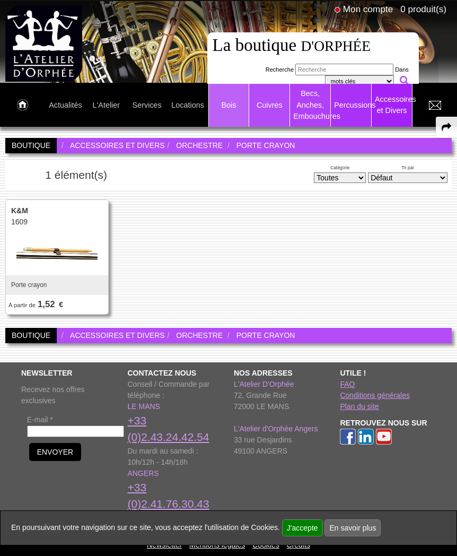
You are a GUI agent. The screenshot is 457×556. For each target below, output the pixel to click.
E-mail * (40, 419)
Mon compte (368, 9)
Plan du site (359, 406)
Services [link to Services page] (147, 105)
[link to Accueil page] (22, 105)
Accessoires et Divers (393, 105)
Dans (402, 69)
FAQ (347, 384)
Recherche (280, 69)
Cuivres (270, 105)
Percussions (352, 105)
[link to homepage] (43, 43)
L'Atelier (106, 105)
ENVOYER (55, 452)
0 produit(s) (423, 9)
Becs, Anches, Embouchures (311, 104)
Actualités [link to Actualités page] (65, 105)
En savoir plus (352, 528)
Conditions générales (375, 395)
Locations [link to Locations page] (187, 105)
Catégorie (339, 167)
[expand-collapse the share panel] (446, 127)
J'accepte (302, 528)
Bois (228, 105)
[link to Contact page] (434, 105)
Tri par (407, 167)
